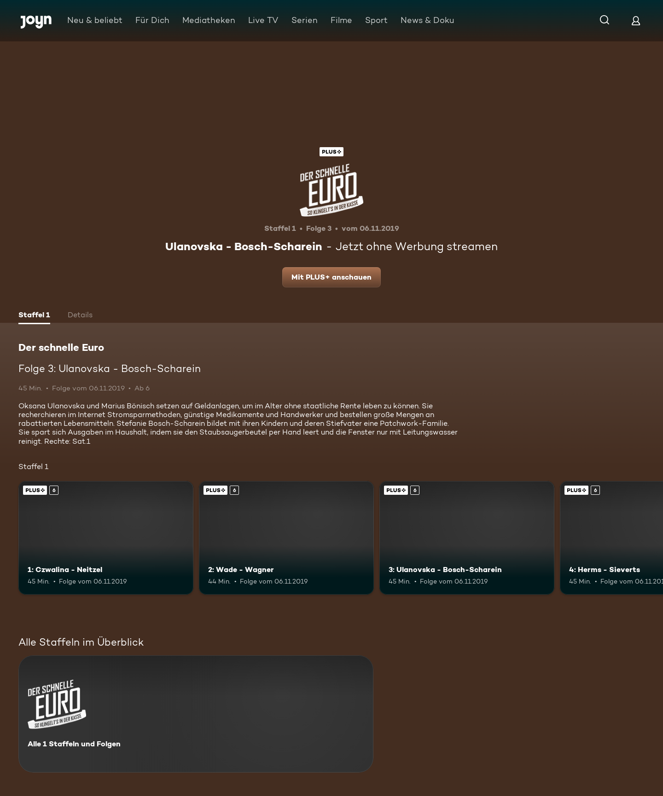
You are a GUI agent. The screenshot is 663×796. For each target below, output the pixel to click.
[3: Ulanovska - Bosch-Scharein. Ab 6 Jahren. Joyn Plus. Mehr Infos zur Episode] (466, 538)
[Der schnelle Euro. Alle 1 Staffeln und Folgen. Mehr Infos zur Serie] (195, 714)
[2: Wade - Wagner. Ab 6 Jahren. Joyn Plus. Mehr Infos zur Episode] (286, 538)
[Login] (635, 20)
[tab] (34, 316)
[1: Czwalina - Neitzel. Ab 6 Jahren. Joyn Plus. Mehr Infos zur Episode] (105, 538)
